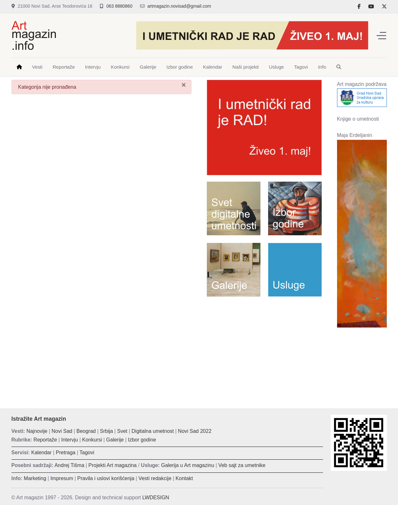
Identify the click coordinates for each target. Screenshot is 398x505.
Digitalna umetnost (152, 431)
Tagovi (86, 452)
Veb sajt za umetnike (242, 465)
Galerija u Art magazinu (187, 465)
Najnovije (37, 431)
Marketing (35, 478)
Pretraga (65, 452)
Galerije (115, 439)
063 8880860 (119, 6)
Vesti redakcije (155, 478)
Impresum (61, 478)
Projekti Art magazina (112, 465)
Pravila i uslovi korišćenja (105, 478)
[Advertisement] (264, 347)
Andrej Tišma (69, 465)
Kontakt (184, 478)
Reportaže (45, 439)
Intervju (69, 439)
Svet (122, 431)
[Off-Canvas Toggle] (381, 35)
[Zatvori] (183, 85)
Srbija (106, 431)
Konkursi (92, 439)
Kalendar (41, 452)
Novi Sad (62, 431)
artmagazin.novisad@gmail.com (179, 6)
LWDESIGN (155, 497)
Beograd (86, 431)
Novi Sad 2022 (195, 431)
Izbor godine (142, 439)
